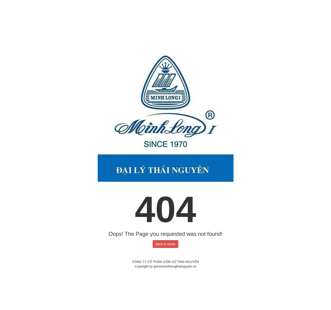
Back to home (165, 244)
